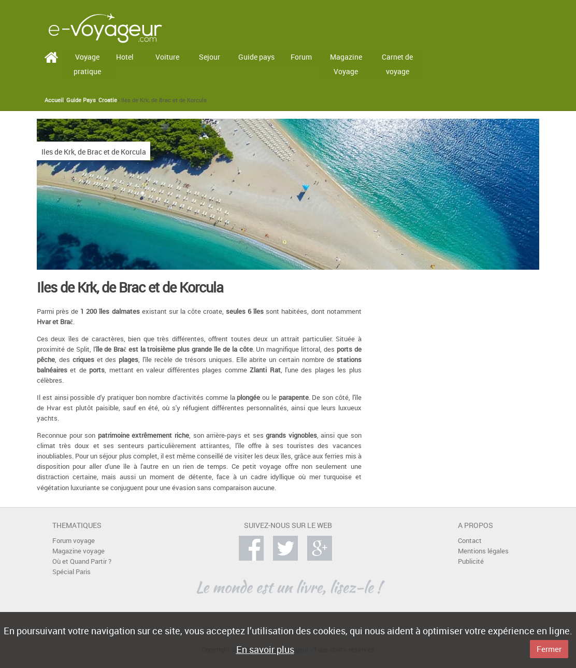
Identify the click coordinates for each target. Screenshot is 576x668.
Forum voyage (73, 540)
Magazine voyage (78, 551)
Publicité (471, 561)
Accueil (54, 100)
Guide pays (256, 57)
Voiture (167, 57)
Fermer (549, 649)
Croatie (107, 100)
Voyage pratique (87, 64)
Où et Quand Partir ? (81, 561)
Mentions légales (483, 551)
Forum (301, 57)
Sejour (209, 57)
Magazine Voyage (346, 64)
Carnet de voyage (397, 64)
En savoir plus (265, 649)
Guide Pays (81, 100)
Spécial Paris (71, 571)
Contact (470, 540)
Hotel (125, 57)
